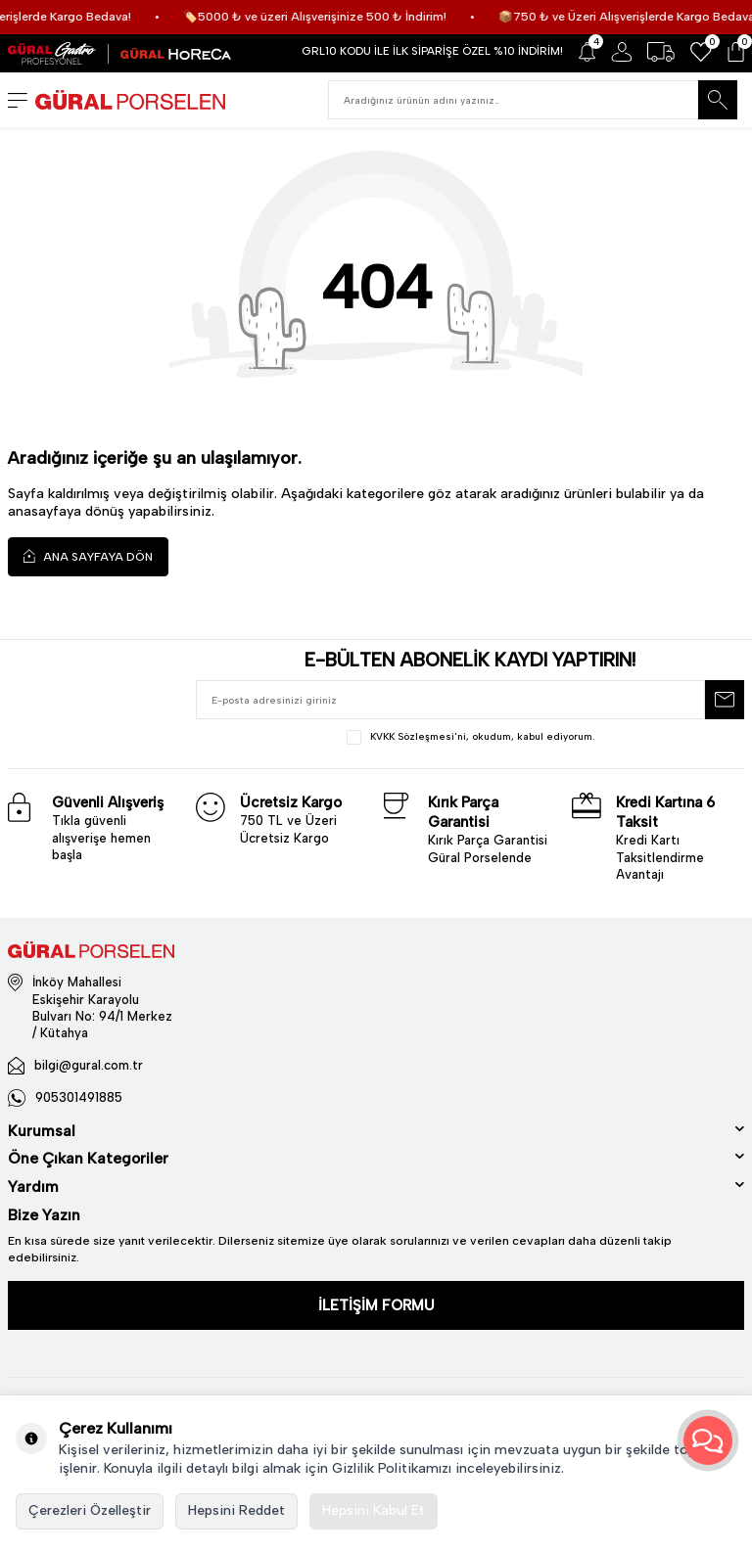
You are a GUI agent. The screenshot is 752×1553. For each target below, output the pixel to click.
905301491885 (78, 1097)
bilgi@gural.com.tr (88, 1065)
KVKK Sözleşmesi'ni (418, 736)
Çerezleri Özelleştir (89, 1510)
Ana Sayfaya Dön (88, 556)
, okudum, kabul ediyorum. (470, 737)
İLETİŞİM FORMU (376, 1305)
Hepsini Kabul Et (373, 1510)
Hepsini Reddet (236, 1510)
